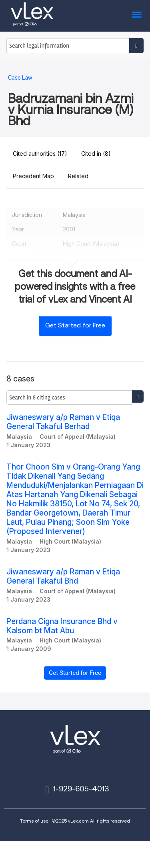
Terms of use (34, 820)
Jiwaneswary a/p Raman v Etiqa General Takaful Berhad (63, 422)
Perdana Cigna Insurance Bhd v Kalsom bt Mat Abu (62, 626)
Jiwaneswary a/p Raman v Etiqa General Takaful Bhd (63, 576)
